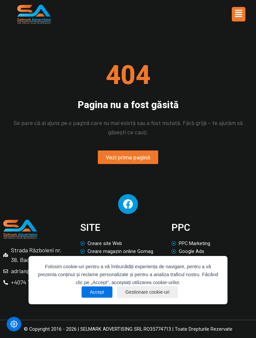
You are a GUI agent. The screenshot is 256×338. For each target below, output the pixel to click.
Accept (97, 292)
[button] (238, 14)
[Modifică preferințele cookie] (14, 324)
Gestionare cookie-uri (147, 292)
